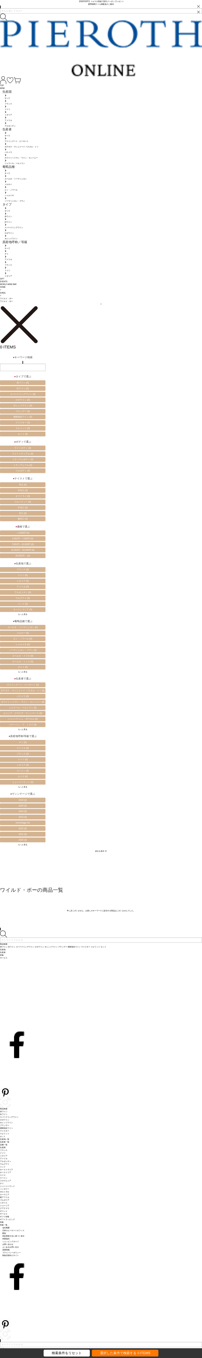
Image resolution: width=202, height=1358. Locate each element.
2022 (23, 828)
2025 (23, 806)
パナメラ (23, 696)
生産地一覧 (4, 1139)
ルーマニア (4, 1194)
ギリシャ (3, 1211)
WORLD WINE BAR (8, 284)
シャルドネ (23, 644)
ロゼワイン (23, 400)
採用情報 (6, 1250)
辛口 (23, 484)
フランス (23, 569)
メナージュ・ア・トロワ (23, 724)
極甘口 (23, 519)
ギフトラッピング (7, 1219)
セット (23, 434)
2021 (23, 834)
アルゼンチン (22, 592)
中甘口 (23, 507)
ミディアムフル (22, 465)
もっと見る (22, 614)
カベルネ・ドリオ (22, 656)
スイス (23, 776)
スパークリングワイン (22, 394)
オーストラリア (22, 609)
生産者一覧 (4, 1142)
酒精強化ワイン (22, 417)
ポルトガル (4, 1192)
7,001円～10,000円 (23, 544)
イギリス (3, 1203)
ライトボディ (22, 448)
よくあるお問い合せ (10, 1247)
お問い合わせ (7, 1244)
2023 (23, 817)
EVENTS (3, 282)
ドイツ (23, 575)
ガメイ (23, 667)
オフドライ (23, 496)
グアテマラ (4, 1208)
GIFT (2, 279)
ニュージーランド (22, 782)
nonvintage (23, 822)
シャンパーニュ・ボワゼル (23, 719)
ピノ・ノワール (22, 638)
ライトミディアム (22, 453)
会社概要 (6, 1228)
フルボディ (23, 470)
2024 (23, 811)
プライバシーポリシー (11, 1253)
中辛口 (23, 490)
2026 (23, 800)
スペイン (23, 770)
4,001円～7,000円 (22, 538)
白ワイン (23, 388)
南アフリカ (4, 1197)
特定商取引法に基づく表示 (13, 1236)
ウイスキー (23, 422)
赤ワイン (23, 382)
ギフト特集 (4, 1217)
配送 (4, 1233)
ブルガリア (4, 1200)
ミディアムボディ (22, 459)
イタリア (23, 581)
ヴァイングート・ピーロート (23, 685)
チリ (23, 742)
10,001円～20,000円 (22, 550)
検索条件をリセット (67, 1353)
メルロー (23, 633)
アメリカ (23, 586)
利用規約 (6, 1239)
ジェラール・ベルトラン (23, 707)
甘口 (23, 513)
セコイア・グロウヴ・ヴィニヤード (22, 713)
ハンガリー (4, 1189)
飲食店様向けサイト (10, 1255)
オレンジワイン (22, 405)
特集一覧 (3, 1225)
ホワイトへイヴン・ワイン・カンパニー (22, 702)
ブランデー (23, 411)
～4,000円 (22, 533)
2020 (23, 840)
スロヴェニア (5, 1181)
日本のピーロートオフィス (13, 1230)
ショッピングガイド (10, 1242)
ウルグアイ (23, 598)
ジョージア (4, 1206)
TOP (2, 85)
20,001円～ (23, 555)
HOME (3, 287)
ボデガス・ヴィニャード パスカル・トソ (23, 690)
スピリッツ (23, 428)
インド (23, 604)
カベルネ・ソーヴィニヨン (23, 627)
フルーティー (22, 502)
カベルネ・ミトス (22, 661)
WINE (2, 88)
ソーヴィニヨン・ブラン (23, 650)
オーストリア (5, 1172)
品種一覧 (3, 1145)
